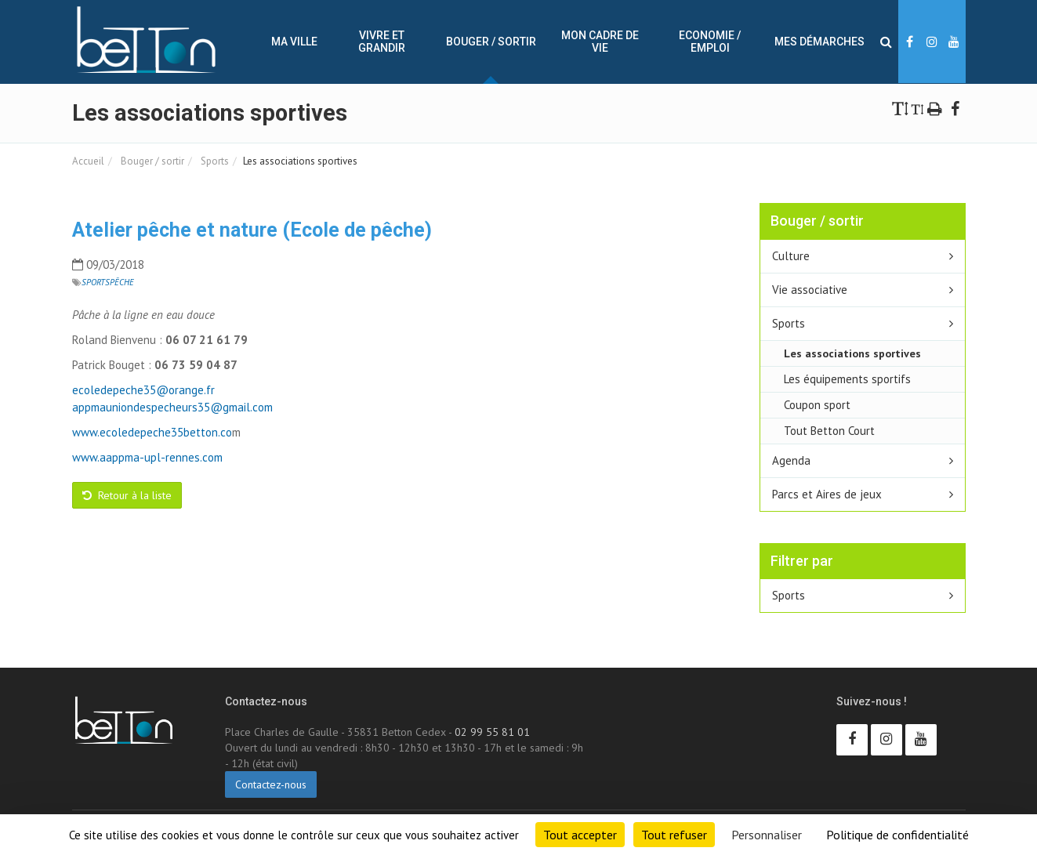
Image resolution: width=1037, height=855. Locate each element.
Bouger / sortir (491, 41)
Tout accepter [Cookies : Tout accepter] (580, 834)
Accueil (88, 161)
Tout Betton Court (829, 430)
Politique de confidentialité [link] (897, 834)
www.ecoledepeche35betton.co (152, 432)
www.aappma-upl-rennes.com (147, 457)
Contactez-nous (270, 784)
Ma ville (294, 41)
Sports (213, 161)
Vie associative (809, 289)
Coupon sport (817, 404)
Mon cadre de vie (600, 41)
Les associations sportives (852, 353)
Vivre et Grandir (381, 41)
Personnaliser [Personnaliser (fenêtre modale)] (766, 834)
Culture (791, 255)
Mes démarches (819, 41)
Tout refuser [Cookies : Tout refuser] (674, 834)
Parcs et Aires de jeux (827, 494)
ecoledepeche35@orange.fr (143, 389)
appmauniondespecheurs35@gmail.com (172, 407)
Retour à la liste (127, 495)
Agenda (791, 460)
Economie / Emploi (710, 41)
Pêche (122, 282)
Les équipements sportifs (847, 378)
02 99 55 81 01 (492, 732)
